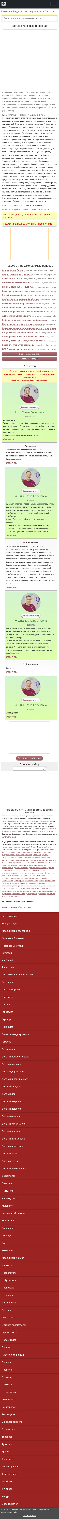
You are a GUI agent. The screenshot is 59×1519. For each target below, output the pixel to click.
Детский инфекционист (15, 1079)
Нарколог (7, 1265)
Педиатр (49, 11)
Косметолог (8, 1220)
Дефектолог (8, 1175)
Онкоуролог (8, 1317)
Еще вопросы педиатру (29, 354)
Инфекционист (10, 1198)
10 (32, 209)
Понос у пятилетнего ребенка (17, 274)
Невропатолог (10, 1272)
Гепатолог (7, 1012)
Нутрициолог (9, 1302)
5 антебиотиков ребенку (14, 295)
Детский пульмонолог (14, 1138)
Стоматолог (8, 1429)
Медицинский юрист (13, 1258)
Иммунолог (8, 1190)
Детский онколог (11, 1116)
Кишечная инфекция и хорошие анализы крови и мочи (29, 328)
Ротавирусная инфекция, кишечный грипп (23, 337)
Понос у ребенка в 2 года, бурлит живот (22, 341)
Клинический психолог (14, 1213)
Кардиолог (7, 1205)
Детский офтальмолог (14, 1123)
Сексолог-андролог (12, 1421)
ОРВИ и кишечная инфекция (16, 349)
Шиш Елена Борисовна (29, 412)
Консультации (9, 923)
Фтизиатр (7, 1489)
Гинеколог (7, 1027)
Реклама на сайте (29, 1516)
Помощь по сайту (30, 1509)
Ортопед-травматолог (14, 1325)
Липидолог (8, 1228)
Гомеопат (7, 1041)
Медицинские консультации (27, 11)
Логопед (6, 1235)
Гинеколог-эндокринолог (15, 1034)
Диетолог (7, 1183)
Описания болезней (13, 938)
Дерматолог (8, 1049)
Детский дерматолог (13, 1071)
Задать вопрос (10, 916)
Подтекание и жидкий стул (15, 283)
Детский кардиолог (12, 1086)
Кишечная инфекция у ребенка (17, 303)
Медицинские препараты (16, 931)
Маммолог (7, 1250)
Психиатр (7, 1377)
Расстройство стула (12, 279)
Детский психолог (11, 1131)
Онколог (6, 1310)
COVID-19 (7, 959)
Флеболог (7, 1481)
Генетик (6, 1004)
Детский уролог (10, 1153)
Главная (5, 11)
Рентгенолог (9, 1407)
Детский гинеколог (12, 1064)
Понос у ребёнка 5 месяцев (15, 287)
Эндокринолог (10, 1504)
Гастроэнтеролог (11, 989)
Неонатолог (8, 1287)
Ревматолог (8, 1399)
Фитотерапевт (9, 1474)
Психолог (7, 1384)
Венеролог (8, 982)
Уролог (5, 1451)
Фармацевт (8, 1459)
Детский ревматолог (13, 1146)
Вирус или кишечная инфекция (17, 332)
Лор (4, 1243)
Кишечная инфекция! (12, 291)
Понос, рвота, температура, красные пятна (23, 324)
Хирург (5, 1496)
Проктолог (7, 1369)
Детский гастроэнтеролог (16, 1056)
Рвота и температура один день (18, 345)
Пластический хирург (13, 1354)
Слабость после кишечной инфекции (20, 299)
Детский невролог (12, 1101)
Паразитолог (9, 1340)
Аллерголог (8, 967)
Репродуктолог (10, 1414)
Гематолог (7, 997)
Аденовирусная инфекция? (16, 316)
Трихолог (7, 1444)
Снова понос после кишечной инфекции (22, 308)
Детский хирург (10, 1161)
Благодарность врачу (29, 407)
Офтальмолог (9, 1332)
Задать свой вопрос (29, 359)
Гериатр (6, 1019)
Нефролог (7, 1295)
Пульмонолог (9, 1392)
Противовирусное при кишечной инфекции (23, 312)
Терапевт (7, 1436)
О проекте (20, 1509)
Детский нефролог (12, 1108)
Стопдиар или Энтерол (13, 270)
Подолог (6, 1362)
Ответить (8, 439)
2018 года (44, 209)
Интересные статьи (13, 945)
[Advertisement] (29, 59)
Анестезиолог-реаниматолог (18, 974)
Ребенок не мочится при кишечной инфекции (24, 320)
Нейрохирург (9, 1280)
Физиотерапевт (10, 1466)
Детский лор (9, 1094)
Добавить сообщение (30, 758)
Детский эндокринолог (14, 1168)
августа (36, 209)
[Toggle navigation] (53, 4)
